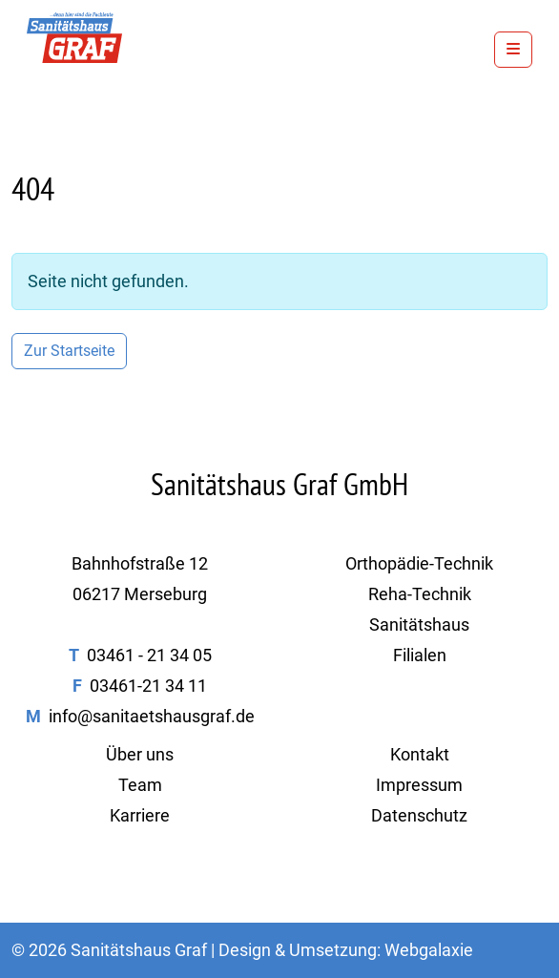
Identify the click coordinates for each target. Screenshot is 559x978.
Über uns (140, 754)
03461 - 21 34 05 (149, 655)
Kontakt (419, 754)
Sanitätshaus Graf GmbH (279, 484)
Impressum (419, 785)
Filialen (419, 655)
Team (140, 785)
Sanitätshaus (419, 624)
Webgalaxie (428, 950)
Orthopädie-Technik (419, 563)
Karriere (140, 815)
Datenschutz (419, 815)
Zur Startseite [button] (69, 351)
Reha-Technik (419, 594)
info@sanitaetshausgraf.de (152, 716)
